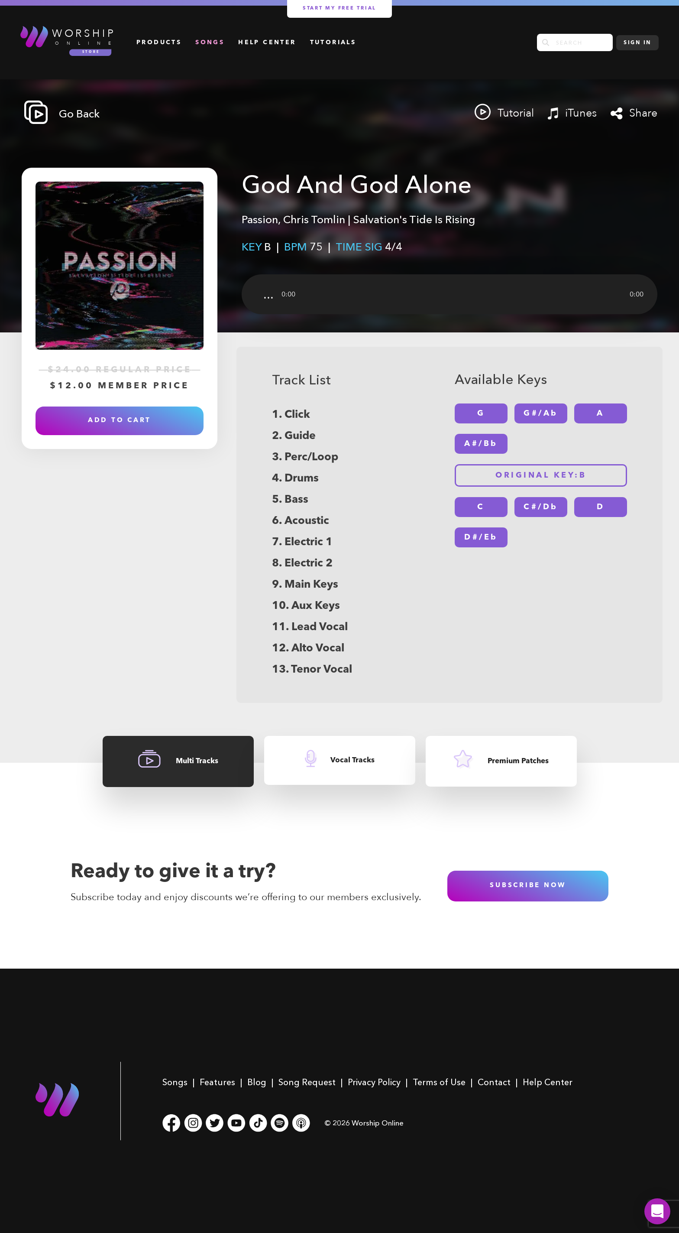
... (268, 294)
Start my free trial (339, 8)
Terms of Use (439, 1082)
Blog (256, 1082)
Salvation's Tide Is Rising (414, 219)
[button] (657, 1211)
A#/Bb (481, 444)
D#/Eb (481, 537)
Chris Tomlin (314, 219)
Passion (260, 219)
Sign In (637, 43)
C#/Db (541, 507)
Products (158, 42)
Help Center (267, 42)
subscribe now (528, 885)
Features (217, 1082)
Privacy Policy (374, 1082)
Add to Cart (119, 420)
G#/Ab (541, 413)
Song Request (307, 1082)
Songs (209, 42)
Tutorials (333, 42)
